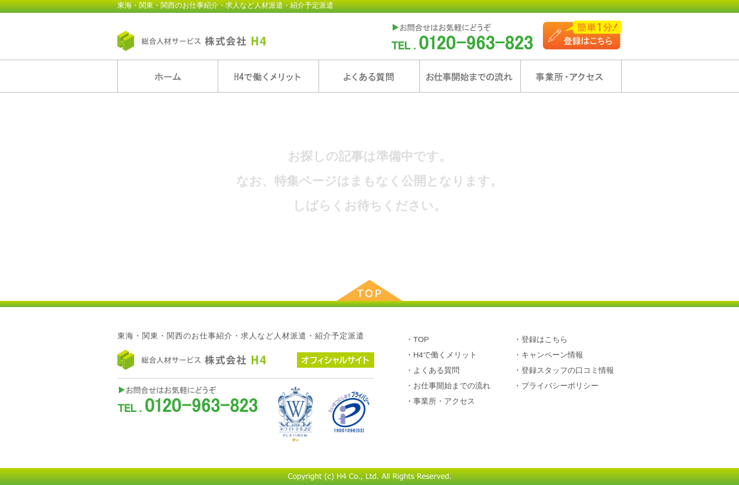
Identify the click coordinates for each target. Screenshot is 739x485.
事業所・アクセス (571, 76)
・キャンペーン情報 (548, 354)
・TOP (417, 339)
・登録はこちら (541, 339)
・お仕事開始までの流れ (448, 385)
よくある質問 (369, 76)
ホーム (168, 76)
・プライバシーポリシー (556, 385)
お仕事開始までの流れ (470, 76)
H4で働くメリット (268, 76)
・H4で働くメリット (441, 354)
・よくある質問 (433, 370)
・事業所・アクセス (440, 401)
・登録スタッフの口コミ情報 (564, 370)
